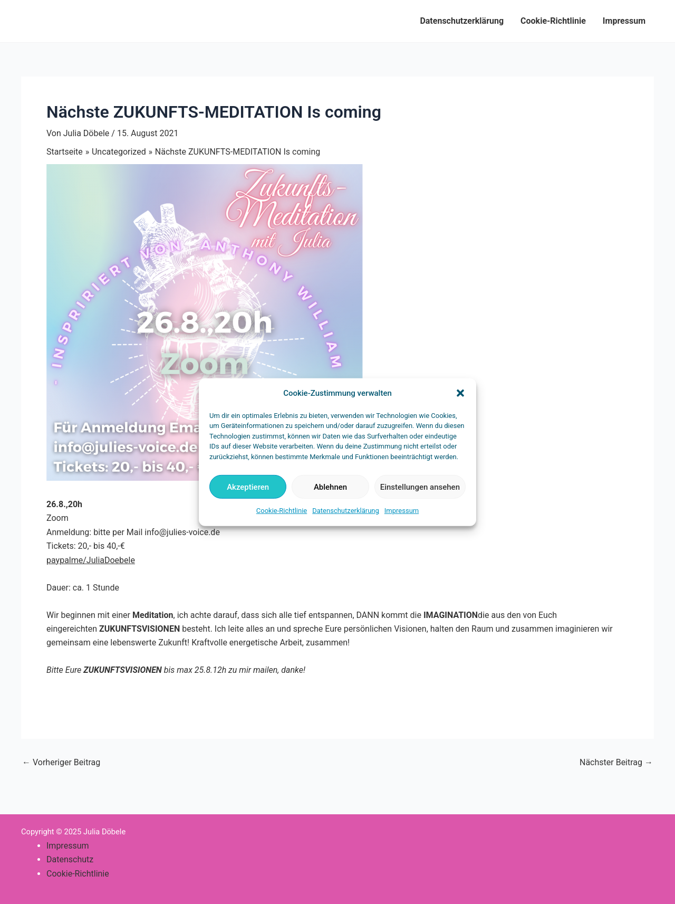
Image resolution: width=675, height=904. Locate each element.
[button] (460, 393)
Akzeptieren (248, 487)
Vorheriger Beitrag (61, 762)
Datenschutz (69, 859)
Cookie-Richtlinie (281, 511)
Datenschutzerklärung (345, 511)
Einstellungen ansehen (420, 487)
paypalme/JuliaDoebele (90, 560)
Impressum (401, 511)
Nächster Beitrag (616, 762)
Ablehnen (330, 487)
